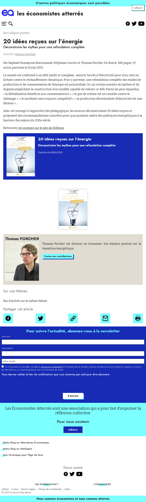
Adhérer (138, 8)
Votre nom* (6, 336)
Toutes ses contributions (58, 256)
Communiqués (102, 484)
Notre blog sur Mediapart (17, 449)
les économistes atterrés (50, 13)
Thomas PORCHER (25, 54)
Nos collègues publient (16, 33)
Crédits (67, 489)
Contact (15, 489)
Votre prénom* (7, 348)
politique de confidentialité (51, 366)
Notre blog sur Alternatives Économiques (26, 442)
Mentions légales (28, 489)
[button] (8, 318)
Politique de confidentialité (49, 489)
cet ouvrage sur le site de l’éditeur (41, 128)
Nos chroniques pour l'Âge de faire (23, 455)
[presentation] (26, 385)
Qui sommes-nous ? (47, 484)
